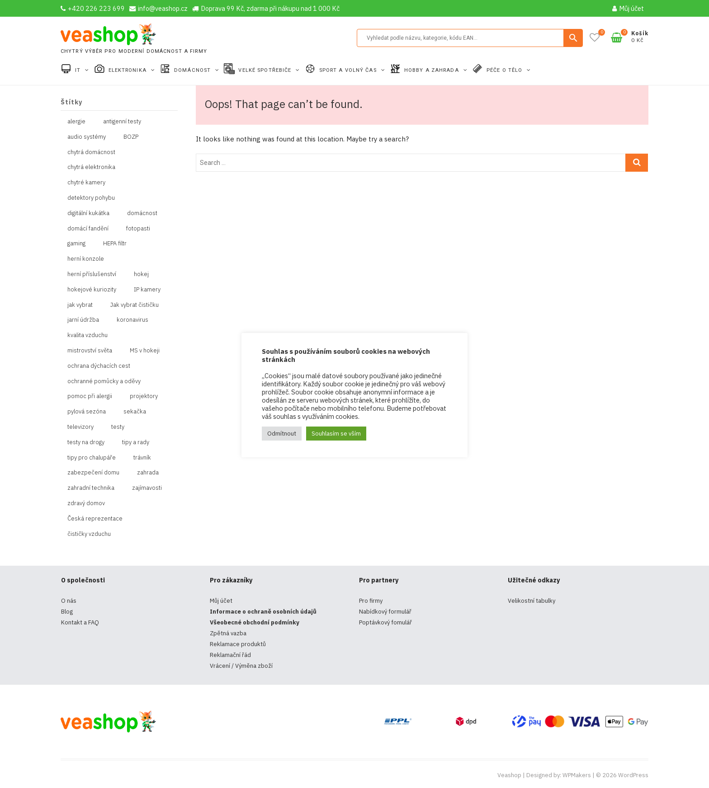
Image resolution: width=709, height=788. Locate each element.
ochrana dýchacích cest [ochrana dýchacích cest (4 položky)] (98, 366)
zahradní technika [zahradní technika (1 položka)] (90, 488)
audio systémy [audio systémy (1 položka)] (86, 137)
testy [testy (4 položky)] (117, 427)
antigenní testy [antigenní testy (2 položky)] (122, 121)
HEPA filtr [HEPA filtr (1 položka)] (115, 243)
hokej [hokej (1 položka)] (141, 274)
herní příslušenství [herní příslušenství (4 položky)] (91, 274)
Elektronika (128, 70)
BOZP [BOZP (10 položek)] (130, 137)
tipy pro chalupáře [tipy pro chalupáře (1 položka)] (91, 457)
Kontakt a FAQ (80, 622)
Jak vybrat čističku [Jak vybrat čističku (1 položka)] (134, 305)
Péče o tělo (505, 70)
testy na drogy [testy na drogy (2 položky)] (85, 442)
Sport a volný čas (348, 70)
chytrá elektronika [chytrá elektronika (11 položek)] (91, 167)
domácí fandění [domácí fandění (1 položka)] (88, 228)
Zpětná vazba (228, 633)
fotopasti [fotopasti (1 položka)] (138, 228)
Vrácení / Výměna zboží (241, 666)
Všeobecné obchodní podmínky (254, 622)
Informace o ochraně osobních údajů (263, 611)
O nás (68, 601)
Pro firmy (371, 601)
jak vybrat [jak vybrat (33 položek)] (80, 305)
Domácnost (193, 70)
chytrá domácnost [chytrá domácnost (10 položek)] (91, 152)
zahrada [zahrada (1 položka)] (148, 472)
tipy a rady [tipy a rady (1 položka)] (135, 442)
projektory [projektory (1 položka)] (144, 396)
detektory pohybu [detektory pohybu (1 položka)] (91, 198)
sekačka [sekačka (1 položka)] (134, 411)
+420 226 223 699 (93, 8)
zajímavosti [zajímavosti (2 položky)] (147, 488)
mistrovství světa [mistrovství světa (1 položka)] (89, 350)
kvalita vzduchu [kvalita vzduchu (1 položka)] (87, 335)
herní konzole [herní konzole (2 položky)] (85, 259)
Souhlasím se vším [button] (336, 433)
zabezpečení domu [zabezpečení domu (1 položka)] (93, 472)
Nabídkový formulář (385, 611)
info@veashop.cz (158, 8)
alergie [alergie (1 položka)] (76, 121)
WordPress (633, 775)
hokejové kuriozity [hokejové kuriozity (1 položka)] (91, 289)
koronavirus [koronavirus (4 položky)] (132, 320)
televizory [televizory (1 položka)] (80, 427)
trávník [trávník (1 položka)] (142, 457)
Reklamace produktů (238, 644)
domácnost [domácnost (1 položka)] (142, 213)
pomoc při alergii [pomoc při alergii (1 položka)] (89, 396)
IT (78, 70)
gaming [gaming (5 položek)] (76, 243)
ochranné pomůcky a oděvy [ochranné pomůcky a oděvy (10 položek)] (104, 381)
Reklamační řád (230, 655)
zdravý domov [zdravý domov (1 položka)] (86, 503)
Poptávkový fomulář (385, 622)
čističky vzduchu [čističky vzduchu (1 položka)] (89, 534)
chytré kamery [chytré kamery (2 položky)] (86, 182)
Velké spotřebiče (265, 70)
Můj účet (628, 8)
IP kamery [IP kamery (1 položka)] (147, 289)
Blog (67, 611)
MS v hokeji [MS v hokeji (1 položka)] (145, 350)
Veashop (509, 775)
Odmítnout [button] (281, 433)
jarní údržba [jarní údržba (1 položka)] (83, 320)
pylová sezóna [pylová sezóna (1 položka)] (86, 411)
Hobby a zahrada (432, 70)
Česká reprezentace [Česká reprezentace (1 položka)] (95, 518)
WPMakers (576, 775)
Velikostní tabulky (531, 601)
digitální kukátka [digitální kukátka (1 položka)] (88, 213)
